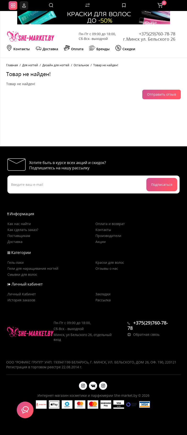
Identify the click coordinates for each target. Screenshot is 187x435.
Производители (108, 235)
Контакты (18, 48)
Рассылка (103, 300)
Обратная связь (143, 334)
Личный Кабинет (21, 294)
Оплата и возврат (110, 223)
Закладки (102, 294)
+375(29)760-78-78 (157, 34)
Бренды (99, 48)
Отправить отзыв (161, 94)
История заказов (21, 300)
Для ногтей (30, 65)
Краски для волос (109, 262)
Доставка (46, 48)
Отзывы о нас (106, 268)
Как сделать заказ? (22, 229)
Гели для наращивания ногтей (32, 268)
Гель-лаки (15, 262)
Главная (12, 65)
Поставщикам (18, 235)
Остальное (81, 65)
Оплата (73, 48)
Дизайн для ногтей (55, 65)
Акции (100, 241)
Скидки (125, 48)
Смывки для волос (22, 274)
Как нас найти (19, 223)
